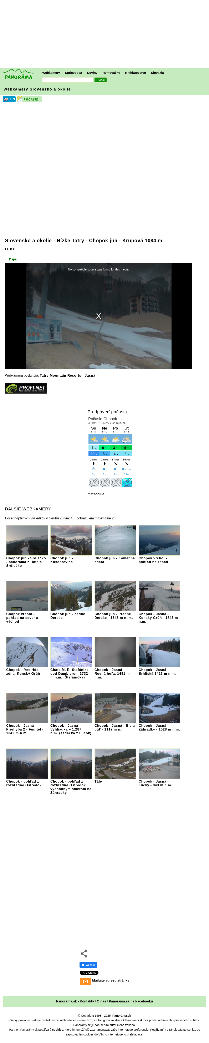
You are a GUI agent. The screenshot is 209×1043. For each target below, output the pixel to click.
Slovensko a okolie (28, 240)
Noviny (92, 72)
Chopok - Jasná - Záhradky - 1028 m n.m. (159, 725)
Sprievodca (73, 72)
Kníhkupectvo (135, 72)
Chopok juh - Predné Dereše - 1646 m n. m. (115, 614)
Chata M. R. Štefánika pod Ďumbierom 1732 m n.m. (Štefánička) (71, 671)
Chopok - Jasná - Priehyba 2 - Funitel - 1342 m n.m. (27, 727)
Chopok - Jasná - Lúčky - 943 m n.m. (159, 781)
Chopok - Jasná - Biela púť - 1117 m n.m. (115, 725)
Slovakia (157, 72)
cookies (57, 1029)
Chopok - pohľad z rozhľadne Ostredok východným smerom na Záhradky (71, 785)
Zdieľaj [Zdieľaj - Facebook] (88, 964)
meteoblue (96, 494)
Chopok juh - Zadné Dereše (71, 614)
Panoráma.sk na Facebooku (131, 1001)
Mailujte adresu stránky (110, 980)
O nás (101, 1001)
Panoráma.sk (121, 1015)
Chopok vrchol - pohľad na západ (159, 558)
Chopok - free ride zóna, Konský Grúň (27, 669)
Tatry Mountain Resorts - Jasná (67, 375)
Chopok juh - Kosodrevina (71, 558)
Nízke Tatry (70, 240)
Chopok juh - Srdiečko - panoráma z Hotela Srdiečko (27, 560)
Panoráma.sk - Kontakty (75, 1001)
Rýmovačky (111, 72)
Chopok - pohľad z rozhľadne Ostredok (27, 781)
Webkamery (51, 72)
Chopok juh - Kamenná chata (115, 558)
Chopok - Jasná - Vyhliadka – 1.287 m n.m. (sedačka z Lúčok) (71, 727)
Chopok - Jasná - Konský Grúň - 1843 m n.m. (159, 615)
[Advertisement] (105, 34)
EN (12, 99)
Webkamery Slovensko (37, 89)
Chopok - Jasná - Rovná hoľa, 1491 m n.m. (115, 671)
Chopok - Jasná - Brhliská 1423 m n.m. (159, 669)
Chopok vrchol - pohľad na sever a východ (27, 615)
